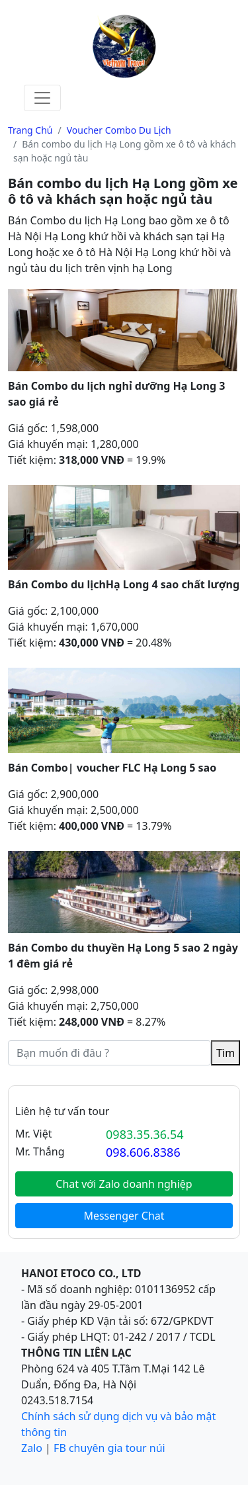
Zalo (31, 1448)
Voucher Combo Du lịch (119, 130)
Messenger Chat (123, 1215)
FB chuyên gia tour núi (109, 1448)
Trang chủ (30, 130)
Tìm (225, 1053)
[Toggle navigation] (42, 98)
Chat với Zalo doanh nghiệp (124, 1184)
